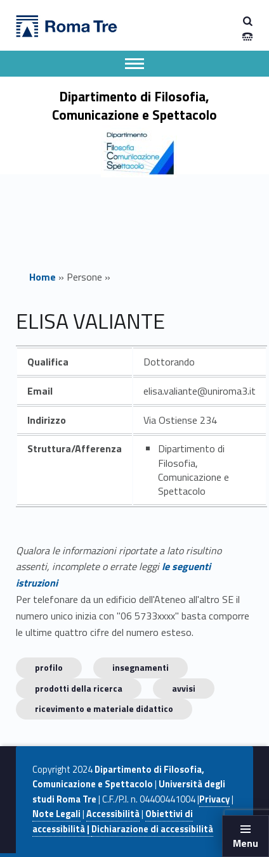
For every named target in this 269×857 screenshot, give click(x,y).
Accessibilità (113, 814)
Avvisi (183, 688)
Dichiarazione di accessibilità (152, 829)
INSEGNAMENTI (140, 667)
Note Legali (56, 814)
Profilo (49, 667)
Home (42, 276)
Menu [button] (245, 843)
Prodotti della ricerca (78, 688)
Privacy (214, 799)
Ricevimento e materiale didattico (104, 708)
